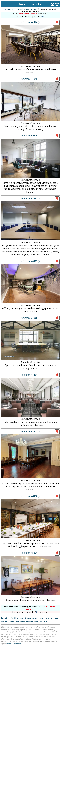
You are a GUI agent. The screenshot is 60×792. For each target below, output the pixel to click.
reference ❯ (30, 22)
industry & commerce (27, 8)
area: (25, 13)
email (24, 621)
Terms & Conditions (13, 643)
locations (9, 8)
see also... (43, 13)
